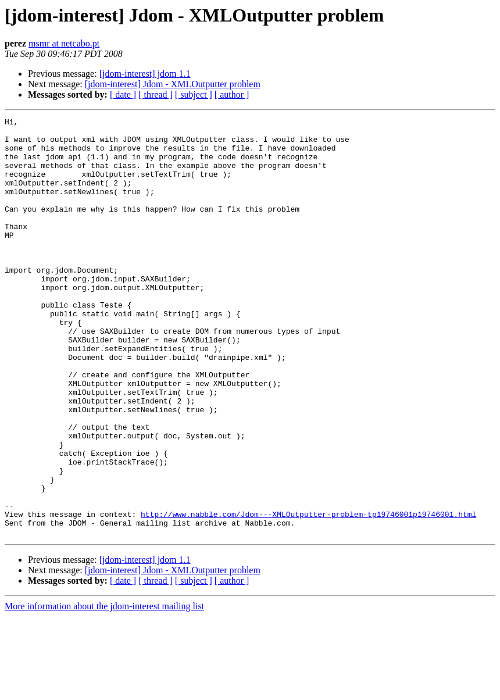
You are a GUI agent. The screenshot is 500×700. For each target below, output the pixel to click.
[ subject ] (193, 94)
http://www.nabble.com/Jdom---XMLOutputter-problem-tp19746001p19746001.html (308, 594)
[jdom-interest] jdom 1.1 (145, 73)
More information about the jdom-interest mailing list (104, 690)
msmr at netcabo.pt (63, 43)
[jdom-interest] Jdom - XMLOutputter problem (172, 84)
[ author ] (232, 94)
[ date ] (123, 94)
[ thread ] (155, 94)
